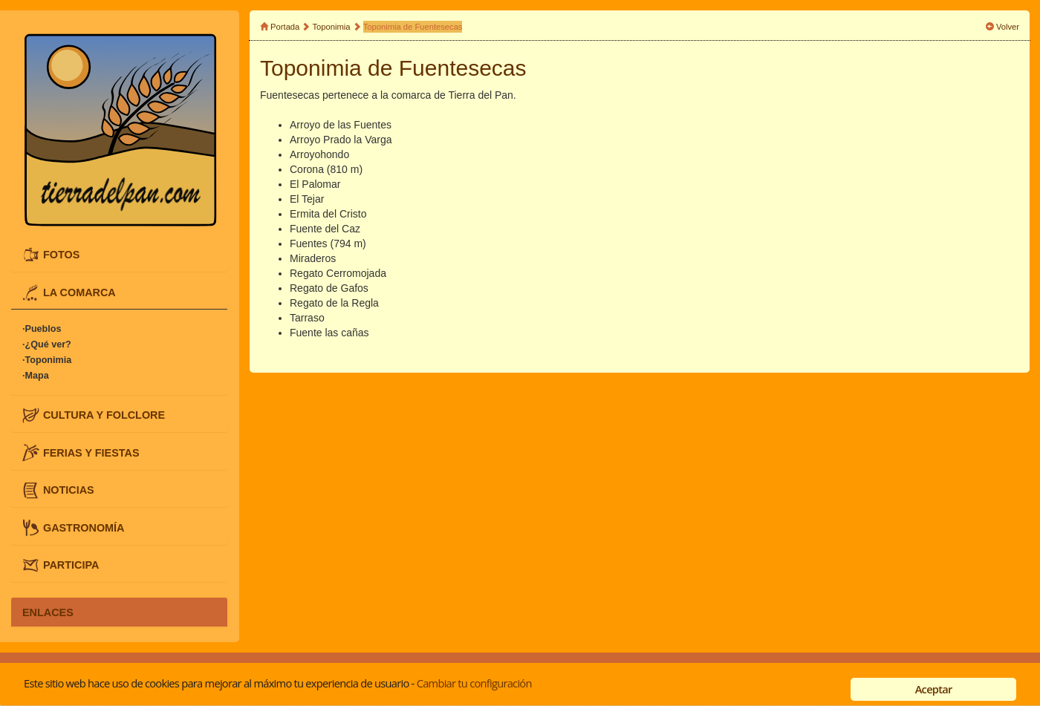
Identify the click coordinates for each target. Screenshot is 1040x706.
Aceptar (933, 689)
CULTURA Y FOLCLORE (104, 415)
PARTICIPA (71, 565)
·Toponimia (46, 360)
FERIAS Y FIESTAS (91, 452)
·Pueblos (41, 329)
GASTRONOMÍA (84, 527)
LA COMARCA (79, 292)
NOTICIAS (68, 490)
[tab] (119, 255)
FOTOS (61, 255)
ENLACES (48, 612)
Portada (284, 26)
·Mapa (35, 375)
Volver (1007, 26)
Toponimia (332, 26)
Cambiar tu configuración (474, 683)
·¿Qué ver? (46, 344)
